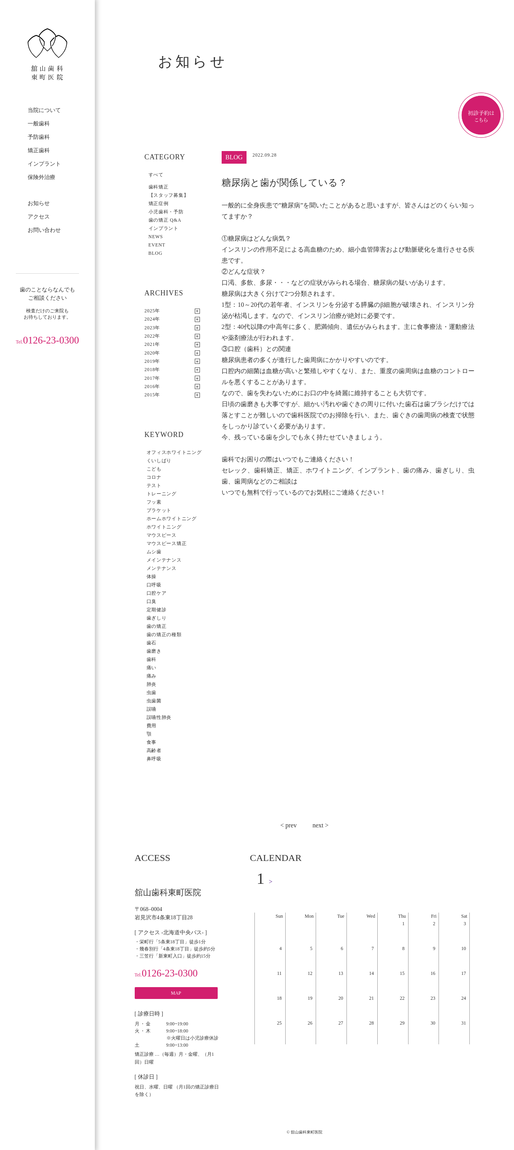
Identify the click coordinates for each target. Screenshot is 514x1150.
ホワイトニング (164, 527)
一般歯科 (39, 124)
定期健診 (157, 609)
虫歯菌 (154, 701)
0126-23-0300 (47, 340)
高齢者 (154, 750)
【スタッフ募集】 (169, 195)
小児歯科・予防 (166, 212)
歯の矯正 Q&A (165, 220)
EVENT (157, 245)
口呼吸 (154, 585)
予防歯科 (39, 137)
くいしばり (159, 460)
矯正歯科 (39, 150)
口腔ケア (157, 593)
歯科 (151, 659)
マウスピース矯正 (167, 543)
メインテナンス (164, 560)
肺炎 (151, 684)
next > (321, 825)
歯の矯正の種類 (164, 634)
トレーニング (162, 494)
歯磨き (154, 651)
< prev (288, 825)
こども (154, 469)
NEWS (156, 236)
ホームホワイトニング (172, 518)
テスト (154, 485)
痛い (151, 667)
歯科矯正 (159, 187)
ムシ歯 (154, 551)
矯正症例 (159, 203)
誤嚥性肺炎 (159, 717)
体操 (151, 576)
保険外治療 (41, 177)
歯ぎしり (157, 618)
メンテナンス (162, 568)
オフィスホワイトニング (174, 452)
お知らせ (39, 203)
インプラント (44, 164)
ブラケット (159, 510)
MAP (176, 993)
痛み (151, 676)
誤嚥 (151, 709)
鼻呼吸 (154, 759)
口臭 (151, 601)
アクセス (39, 217)
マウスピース (162, 535)
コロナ (154, 477)
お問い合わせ (44, 230)
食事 (151, 742)
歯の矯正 (157, 626)
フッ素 (154, 502)
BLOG (156, 253)
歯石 (151, 643)
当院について (44, 110)
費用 (151, 725)
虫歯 (151, 692)
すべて (156, 174)
